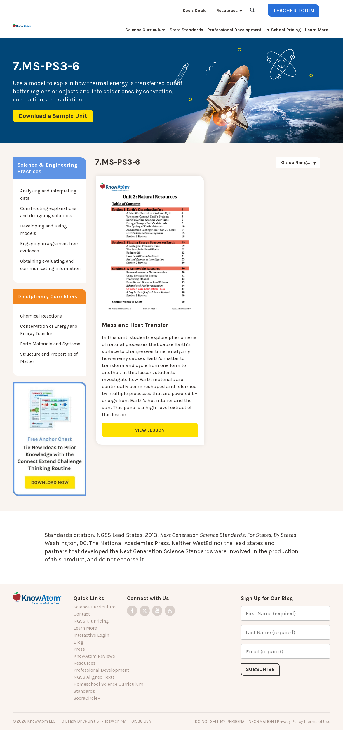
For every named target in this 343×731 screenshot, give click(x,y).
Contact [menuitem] (82, 614)
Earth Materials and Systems (50, 343)
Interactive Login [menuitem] (91, 635)
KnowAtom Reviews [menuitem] (94, 656)
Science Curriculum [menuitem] (145, 29)
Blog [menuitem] (78, 642)
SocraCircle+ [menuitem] (195, 10)
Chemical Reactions (41, 316)
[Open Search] (252, 10)
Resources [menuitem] (227, 10)
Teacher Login (293, 10)
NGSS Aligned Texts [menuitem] (94, 677)
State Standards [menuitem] (186, 29)
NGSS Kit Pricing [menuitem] (91, 621)
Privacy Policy (290, 721)
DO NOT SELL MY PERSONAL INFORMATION (234, 721)
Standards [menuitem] (84, 691)
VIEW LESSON (150, 429)
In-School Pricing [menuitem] (283, 29)
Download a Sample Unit (53, 116)
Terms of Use (318, 721)
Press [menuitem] (79, 649)
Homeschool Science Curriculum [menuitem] (108, 684)
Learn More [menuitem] (316, 29)
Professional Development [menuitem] (234, 29)
